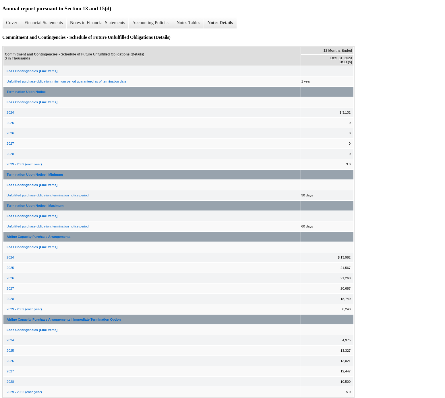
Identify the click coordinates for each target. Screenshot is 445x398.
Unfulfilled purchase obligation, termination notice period (48, 195)
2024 (10, 112)
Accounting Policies (150, 22)
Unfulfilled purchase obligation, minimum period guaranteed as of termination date (66, 81)
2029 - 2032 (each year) (24, 164)
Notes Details (220, 22)
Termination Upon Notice (26, 91)
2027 (10, 143)
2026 (10, 133)
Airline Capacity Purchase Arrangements (39, 236)
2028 (10, 154)
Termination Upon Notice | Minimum (35, 174)
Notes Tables (188, 22)
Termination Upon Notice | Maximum (35, 205)
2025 (10, 123)
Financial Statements (43, 22)
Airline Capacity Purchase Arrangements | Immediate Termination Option (64, 319)
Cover (11, 22)
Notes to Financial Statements (97, 22)
